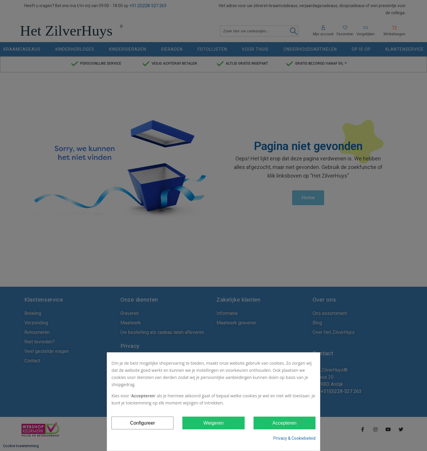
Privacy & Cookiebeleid (294, 438)
